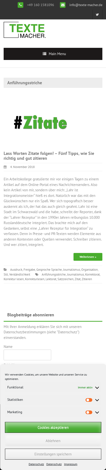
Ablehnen (53, 440)
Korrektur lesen (14, 279)
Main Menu (57, 53)
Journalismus (71, 270)
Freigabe (29, 270)
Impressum (70, 464)
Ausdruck (16, 270)
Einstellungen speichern (53, 454)
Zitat (78, 279)
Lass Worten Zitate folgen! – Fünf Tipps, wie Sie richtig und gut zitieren (49, 156)
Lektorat (51, 279)
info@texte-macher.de (85, 5)
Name (27, 352)
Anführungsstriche (54, 274)
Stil (6, 274)
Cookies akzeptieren (53, 427)
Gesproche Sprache (49, 270)
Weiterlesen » (88, 257)
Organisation (89, 270)
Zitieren (87, 279)
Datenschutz (36, 464)
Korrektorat (92, 274)
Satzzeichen (65, 279)
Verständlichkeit (19, 274)
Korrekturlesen (34, 279)
